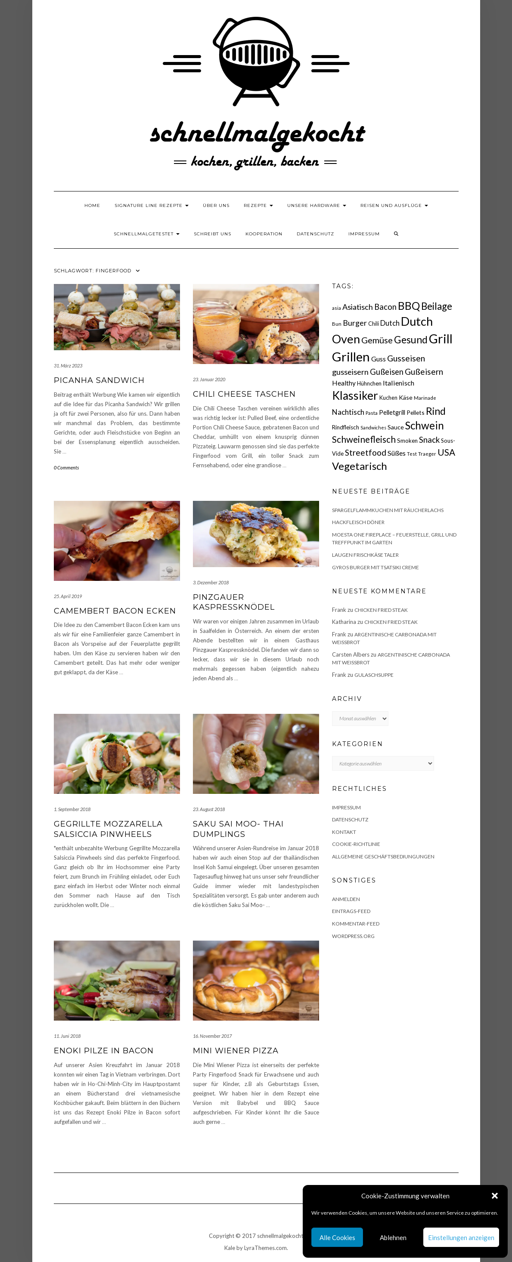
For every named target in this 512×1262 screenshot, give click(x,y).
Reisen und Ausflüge (394, 205)
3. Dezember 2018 (211, 582)
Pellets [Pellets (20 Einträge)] (415, 412)
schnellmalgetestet (147, 234)
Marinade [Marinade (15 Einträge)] (425, 398)
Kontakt (344, 832)
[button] (494, 1195)
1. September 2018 (72, 809)
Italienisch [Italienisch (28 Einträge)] (398, 383)
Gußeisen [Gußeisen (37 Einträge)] (386, 371)
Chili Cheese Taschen (244, 394)
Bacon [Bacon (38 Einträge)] (385, 307)
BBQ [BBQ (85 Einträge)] (409, 305)
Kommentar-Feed (355, 923)
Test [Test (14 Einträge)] (412, 454)
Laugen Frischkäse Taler (365, 555)
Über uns (216, 205)
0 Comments (66, 467)
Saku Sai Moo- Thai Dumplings (238, 829)
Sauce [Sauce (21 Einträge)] (396, 427)
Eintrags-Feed (351, 911)
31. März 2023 (68, 365)
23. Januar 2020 (209, 379)
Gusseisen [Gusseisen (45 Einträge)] (406, 358)
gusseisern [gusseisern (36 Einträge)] (350, 371)
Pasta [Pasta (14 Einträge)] (372, 413)
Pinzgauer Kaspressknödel (234, 602)
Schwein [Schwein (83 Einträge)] (424, 425)
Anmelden (346, 899)
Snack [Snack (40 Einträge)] (429, 439)
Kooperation (263, 234)
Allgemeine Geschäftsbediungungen (383, 856)
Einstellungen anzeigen (461, 1237)
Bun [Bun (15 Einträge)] (336, 324)
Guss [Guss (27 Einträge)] (378, 359)
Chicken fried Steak (381, 610)
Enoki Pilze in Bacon (104, 1050)
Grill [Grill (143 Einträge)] (441, 338)
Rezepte (258, 205)
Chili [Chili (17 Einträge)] (373, 324)
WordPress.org (353, 936)
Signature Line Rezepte (152, 205)
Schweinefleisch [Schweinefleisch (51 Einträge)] (364, 439)
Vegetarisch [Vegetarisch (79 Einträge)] (359, 466)
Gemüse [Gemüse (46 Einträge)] (377, 340)
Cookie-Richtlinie (356, 844)
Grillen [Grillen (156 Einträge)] (351, 356)
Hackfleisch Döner (358, 522)
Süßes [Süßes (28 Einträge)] (397, 453)
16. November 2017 (212, 1036)
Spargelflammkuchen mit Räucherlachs (388, 510)
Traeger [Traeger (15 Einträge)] (427, 454)
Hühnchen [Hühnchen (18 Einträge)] (369, 383)
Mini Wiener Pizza (236, 1050)
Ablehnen (393, 1237)
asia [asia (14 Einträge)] (336, 308)
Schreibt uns (212, 234)
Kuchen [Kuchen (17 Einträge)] (388, 398)
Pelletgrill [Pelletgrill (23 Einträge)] (392, 412)
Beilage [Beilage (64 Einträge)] (436, 306)
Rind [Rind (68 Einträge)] (436, 411)
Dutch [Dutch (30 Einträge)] (390, 323)
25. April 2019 (68, 596)
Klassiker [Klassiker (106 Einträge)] (355, 395)
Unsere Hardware (316, 205)
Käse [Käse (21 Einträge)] (406, 397)
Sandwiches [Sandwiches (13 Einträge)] (373, 427)
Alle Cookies (337, 1237)
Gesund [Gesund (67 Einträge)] (411, 340)
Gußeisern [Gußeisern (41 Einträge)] (424, 371)
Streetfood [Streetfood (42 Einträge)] (365, 452)
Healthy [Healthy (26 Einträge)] (344, 383)
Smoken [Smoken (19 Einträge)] (407, 440)
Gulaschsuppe (374, 675)
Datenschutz (315, 234)
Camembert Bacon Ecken (115, 611)
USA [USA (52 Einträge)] (446, 452)
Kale (229, 1247)
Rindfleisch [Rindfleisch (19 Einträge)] (345, 427)
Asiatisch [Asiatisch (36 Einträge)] (357, 307)
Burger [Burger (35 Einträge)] (355, 322)
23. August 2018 (209, 809)
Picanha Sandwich (99, 380)
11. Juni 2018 (67, 1036)
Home (92, 205)
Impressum (364, 234)
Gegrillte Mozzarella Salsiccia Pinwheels (108, 829)
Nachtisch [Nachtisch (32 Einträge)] (348, 412)
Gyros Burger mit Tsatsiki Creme (375, 567)
